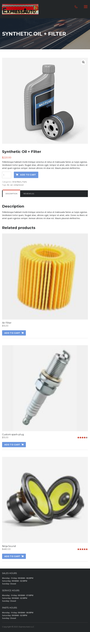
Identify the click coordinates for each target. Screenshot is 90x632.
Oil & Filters (17, 181)
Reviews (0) (28, 194)
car (11, 185)
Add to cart (28, 174)
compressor (19, 185)
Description (11, 194)
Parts (24, 181)
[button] (83, 62)
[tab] (11, 193)
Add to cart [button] (12, 333)
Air (8, 185)
